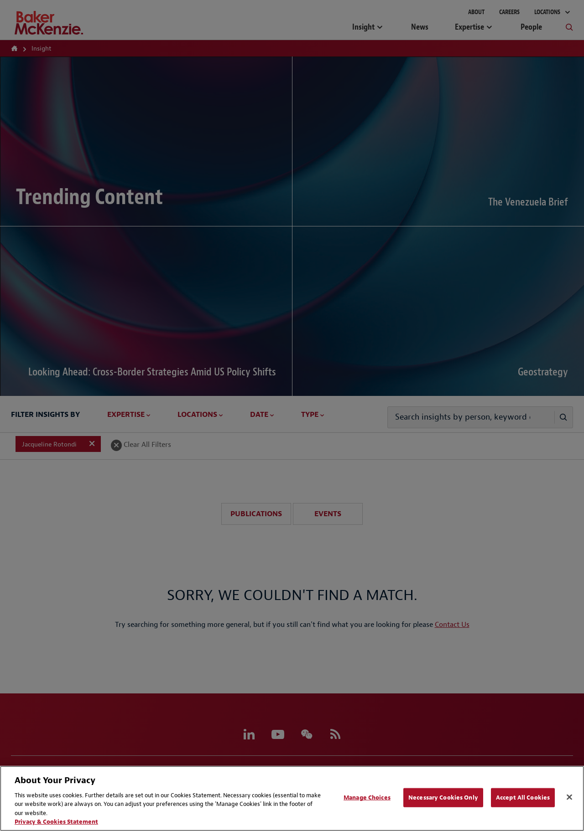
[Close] (569, 797)
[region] (292, 798)
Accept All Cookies (523, 797)
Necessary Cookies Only (443, 797)
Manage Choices (367, 797)
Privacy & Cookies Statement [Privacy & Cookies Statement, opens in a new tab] (56, 822)
